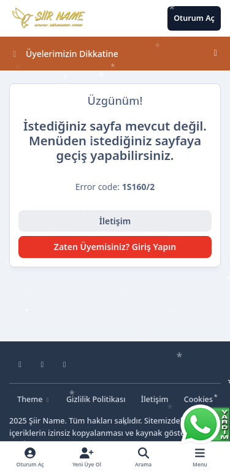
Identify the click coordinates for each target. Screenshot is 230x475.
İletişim (115, 221)
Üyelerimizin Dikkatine (64, 53)
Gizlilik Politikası (96, 399)
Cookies (198, 399)
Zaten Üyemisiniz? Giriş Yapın (115, 247)
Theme (34, 399)
